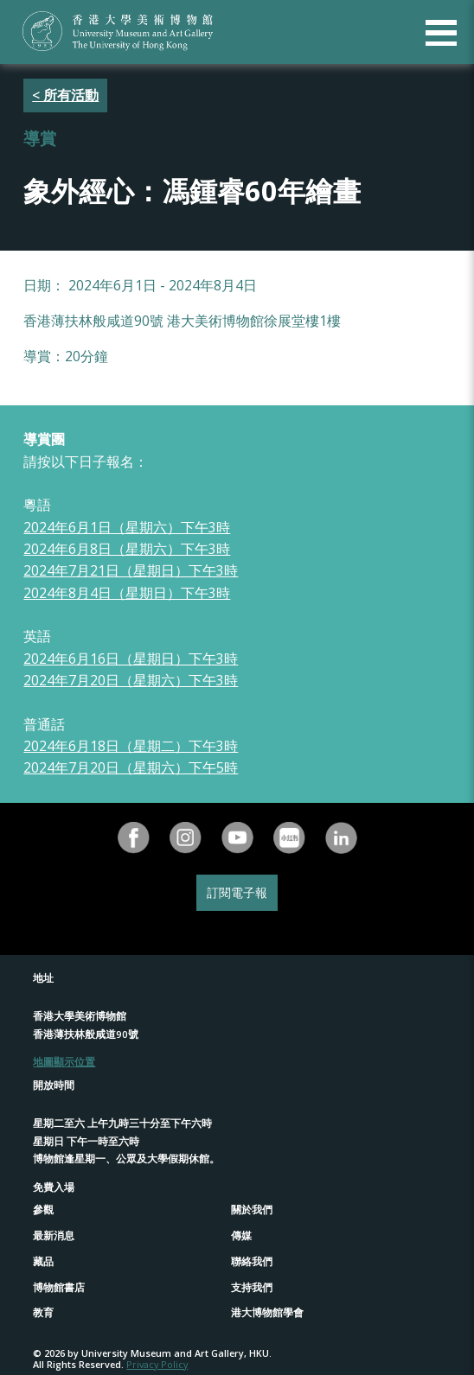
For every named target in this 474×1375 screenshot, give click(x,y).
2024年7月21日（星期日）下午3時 (130, 570)
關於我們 (251, 1209)
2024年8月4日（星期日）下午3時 (126, 592)
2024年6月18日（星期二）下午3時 (130, 745)
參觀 (43, 1209)
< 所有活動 (65, 95)
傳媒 (241, 1235)
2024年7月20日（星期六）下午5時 (130, 767)
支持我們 (251, 1287)
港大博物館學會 (267, 1312)
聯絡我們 (251, 1261)
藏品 (43, 1261)
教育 (43, 1312)
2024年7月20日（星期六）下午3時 (130, 680)
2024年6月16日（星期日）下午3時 (130, 658)
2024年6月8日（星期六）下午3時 (126, 548)
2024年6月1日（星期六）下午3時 (126, 527)
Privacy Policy (157, 1364)
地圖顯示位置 (64, 1061)
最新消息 (53, 1235)
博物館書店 (59, 1287)
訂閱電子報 (237, 892)
